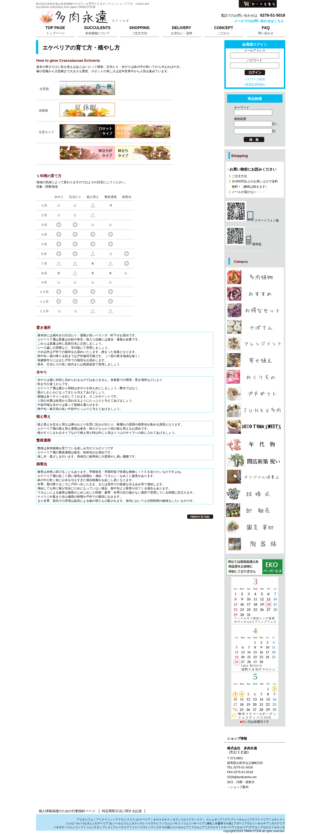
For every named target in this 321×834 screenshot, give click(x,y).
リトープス (139, 827)
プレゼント (255, 567)
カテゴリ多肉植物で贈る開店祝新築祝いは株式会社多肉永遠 (255, 460)
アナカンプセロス (260, 827)
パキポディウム (63, 827)
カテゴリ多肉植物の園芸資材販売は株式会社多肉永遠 (255, 527)
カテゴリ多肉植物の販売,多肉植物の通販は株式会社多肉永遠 (255, 277)
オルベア (242, 827)
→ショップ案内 (237, 787)
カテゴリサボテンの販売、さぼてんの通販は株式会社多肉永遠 (255, 327)
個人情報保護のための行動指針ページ (67, 811)
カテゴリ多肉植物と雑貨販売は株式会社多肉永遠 (255, 544)
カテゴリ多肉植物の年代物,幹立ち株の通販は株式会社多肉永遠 (255, 443)
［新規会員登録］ (255, 84)
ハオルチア (261, 823)
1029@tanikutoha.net (242, 777)
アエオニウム (85, 819)
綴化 (209, 823)
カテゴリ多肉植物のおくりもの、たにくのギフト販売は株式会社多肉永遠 (255, 377)
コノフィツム (83, 827)
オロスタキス (161, 819)
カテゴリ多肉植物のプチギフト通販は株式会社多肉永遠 (255, 394)
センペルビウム (119, 823)
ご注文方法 (239, 176)
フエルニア (198, 827)
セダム (88, 823)
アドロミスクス (125, 819)
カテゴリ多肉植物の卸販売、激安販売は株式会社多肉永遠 (255, 510)
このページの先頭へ (200, 516)
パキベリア (198, 823)
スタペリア (228, 827)
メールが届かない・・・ (248, 191)
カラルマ (212, 827)
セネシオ (279, 827)
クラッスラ (195, 819)
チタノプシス (102, 827)
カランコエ (179, 819)
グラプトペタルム (236, 819)
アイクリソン (104, 819)
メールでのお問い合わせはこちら (259, 21)
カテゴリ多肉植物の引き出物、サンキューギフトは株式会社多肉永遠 (255, 493)
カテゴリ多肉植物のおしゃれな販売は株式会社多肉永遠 (255, 294)
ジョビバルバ (74, 823)
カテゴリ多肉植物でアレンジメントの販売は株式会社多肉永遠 (255, 343)
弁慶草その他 (223, 823)
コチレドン (278, 819)
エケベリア (143, 819)
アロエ (248, 823)
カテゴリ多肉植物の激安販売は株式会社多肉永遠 (255, 310)
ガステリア (278, 823)
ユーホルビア (180, 827)
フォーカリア (121, 827)
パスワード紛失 (254, 79)
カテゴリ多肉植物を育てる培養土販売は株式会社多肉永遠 (255, 477)
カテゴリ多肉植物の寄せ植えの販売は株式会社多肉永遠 (255, 360)
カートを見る (258, 4)
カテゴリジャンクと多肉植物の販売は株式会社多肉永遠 (255, 410)
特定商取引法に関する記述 (122, 811)
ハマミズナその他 (159, 827)
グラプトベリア (259, 819)
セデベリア (101, 823)
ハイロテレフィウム (157, 823)
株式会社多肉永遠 (105, 17)
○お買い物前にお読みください (251, 169)
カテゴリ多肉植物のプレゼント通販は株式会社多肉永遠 (255, 427)
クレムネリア (214, 819)
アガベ (238, 823)
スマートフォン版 (252, 220)
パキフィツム (180, 823)
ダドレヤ (137, 823)
